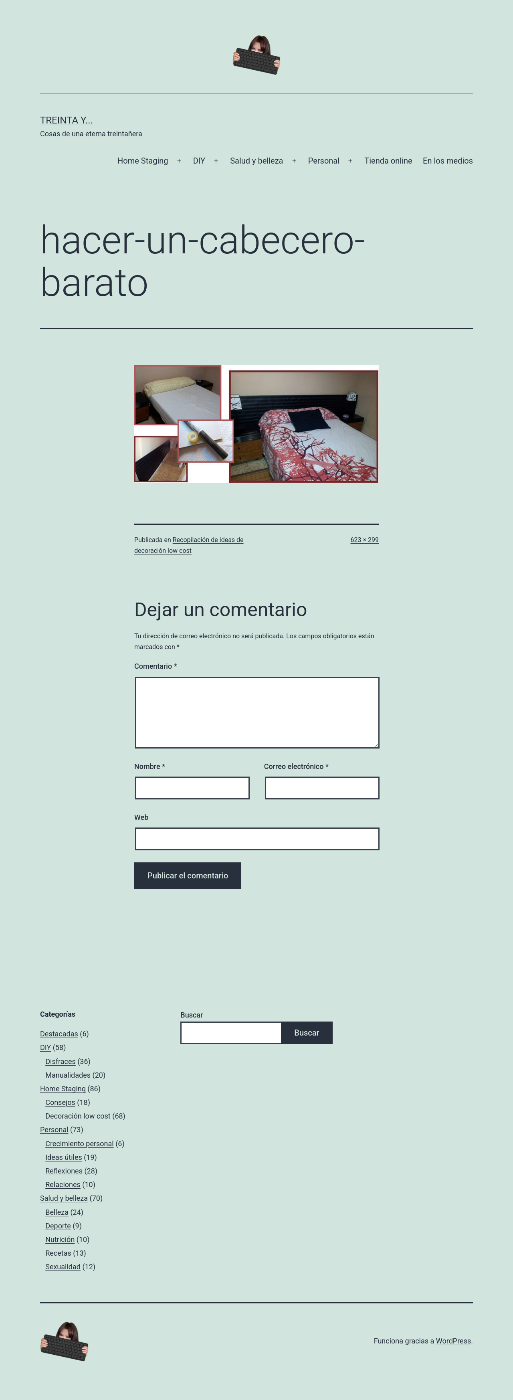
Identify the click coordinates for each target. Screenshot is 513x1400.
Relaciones (63, 1184)
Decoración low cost (78, 1116)
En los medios (448, 161)
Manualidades (68, 1075)
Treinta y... (66, 120)
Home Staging (142, 161)
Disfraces (60, 1061)
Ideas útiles (63, 1157)
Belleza (57, 1212)
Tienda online (388, 161)
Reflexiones (64, 1171)
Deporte (58, 1226)
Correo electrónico (296, 766)
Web (141, 817)
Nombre (149, 766)
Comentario (155, 666)
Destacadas (59, 1034)
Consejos (60, 1102)
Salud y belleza (256, 161)
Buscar (191, 1015)
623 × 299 (365, 540)
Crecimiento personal (79, 1143)
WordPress (453, 1341)
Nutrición (60, 1239)
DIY (199, 161)
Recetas (58, 1253)
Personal (323, 161)
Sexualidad (63, 1266)
